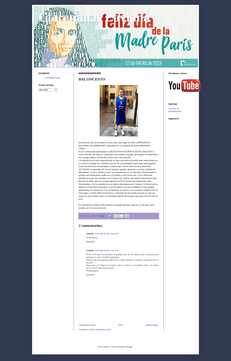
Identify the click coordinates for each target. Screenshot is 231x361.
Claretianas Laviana (94, 17)
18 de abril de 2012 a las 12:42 (107, 250)
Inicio (120, 325)
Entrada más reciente (87, 325)
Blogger (129, 347)
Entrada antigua (152, 325)
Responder (90, 242)
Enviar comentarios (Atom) (100, 329)
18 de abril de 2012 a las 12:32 (107, 233)
